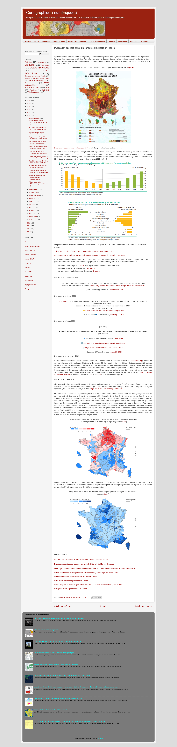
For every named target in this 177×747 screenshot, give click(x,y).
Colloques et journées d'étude (35, 76)
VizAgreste (96, 271)
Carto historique (40, 67)
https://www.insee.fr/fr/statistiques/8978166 (106, 389)
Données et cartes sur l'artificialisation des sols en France (75, 577)
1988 (90, 375)
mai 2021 (32, 207)
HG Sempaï (29, 280)
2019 (29, 226)
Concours (27, 78)
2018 (29, 229)
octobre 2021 (33, 192)
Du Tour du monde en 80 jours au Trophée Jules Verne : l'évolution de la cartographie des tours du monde (70, 721)
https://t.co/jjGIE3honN (98, 286)
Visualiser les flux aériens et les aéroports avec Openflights (54, 653)
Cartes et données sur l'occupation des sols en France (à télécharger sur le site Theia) (86, 573)
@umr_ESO (118, 338)
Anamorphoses (41, 62)
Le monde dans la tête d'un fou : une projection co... (38, 128)
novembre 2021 (34, 189)
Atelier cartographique (77, 41)
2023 (29, 109)
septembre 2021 (34, 195)
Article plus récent (62, 606)
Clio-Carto (28, 272)
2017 (29, 232)
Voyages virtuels (30, 285)
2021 (29, 115)
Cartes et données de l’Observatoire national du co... (38, 122)
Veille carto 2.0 (30, 250)
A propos (144, 41)
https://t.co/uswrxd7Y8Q (93, 311)
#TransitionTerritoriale (101, 343)
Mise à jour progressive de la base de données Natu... (38, 162)
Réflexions (122, 41)
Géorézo (28, 263)
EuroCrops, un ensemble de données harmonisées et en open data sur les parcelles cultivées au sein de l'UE (94, 569)
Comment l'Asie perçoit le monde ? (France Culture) (38, 171)
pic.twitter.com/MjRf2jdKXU (134, 286)
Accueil (28, 41)
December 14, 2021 (116, 290)
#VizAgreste (64, 301)
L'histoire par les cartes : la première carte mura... (38, 166)
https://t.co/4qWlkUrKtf (115, 286)
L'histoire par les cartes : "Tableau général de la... (38, 152)
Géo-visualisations (97, 41)
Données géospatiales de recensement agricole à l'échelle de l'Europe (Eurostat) (84, 564)
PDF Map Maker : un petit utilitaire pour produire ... (38, 142)
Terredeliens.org (136, 361)
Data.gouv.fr (90, 268)
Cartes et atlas (59, 41)
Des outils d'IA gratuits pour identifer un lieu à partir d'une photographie (58, 641)
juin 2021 (32, 204)
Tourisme (33, 90)
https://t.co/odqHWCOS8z (95, 348)
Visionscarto (29, 242)
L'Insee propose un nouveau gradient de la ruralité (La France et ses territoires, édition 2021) (88, 585)
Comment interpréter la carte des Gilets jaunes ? (50, 710)
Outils (36, 41)
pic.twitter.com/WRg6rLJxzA (113, 311)
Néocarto (28, 267)
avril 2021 (32, 210)
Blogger (100, 738)
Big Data (29, 64)
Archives (133, 41)
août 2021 (32, 198)
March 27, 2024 (116, 352)
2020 (99, 375)
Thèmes (111, 41)
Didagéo (27, 289)
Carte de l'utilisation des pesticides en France (71, 581)
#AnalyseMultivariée (117, 343)
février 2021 (33, 216)
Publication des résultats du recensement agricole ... (38, 147)
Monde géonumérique (32, 246)
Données (46, 41)
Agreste (131, 68)
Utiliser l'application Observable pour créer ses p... (38, 183)
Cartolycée (28, 276)
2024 (29, 106)
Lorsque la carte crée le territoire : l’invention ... (37, 133)
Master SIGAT (29, 259)
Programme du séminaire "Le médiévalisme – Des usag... (39, 157)
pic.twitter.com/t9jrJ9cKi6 (114, 348)
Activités (28, 62)
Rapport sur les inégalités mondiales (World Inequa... (38, 138)
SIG (47, 87)
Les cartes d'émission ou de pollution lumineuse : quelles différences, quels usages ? (62, 675)
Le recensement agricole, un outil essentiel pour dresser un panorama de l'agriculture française (89, 255)
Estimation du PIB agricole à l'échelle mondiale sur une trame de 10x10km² (82, 559)
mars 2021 (33, 213)
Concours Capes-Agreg (41, 78)
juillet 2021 (33, 201)
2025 (29, 103)
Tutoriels (45, 90)
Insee (124, 422)
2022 (29, 112)
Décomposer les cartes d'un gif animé (46, 630)
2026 (29, 100)
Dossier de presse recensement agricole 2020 (71, 148)
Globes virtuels (31, 83)
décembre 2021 (34, 118)
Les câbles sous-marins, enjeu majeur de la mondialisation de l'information (59, 618)
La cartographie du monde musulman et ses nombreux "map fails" (56, 664)
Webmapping (33, 92)
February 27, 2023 (117, 315)
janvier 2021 (33, 219)
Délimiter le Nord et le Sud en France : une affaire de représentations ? (58, 698)
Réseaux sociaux (32, 87)
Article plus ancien (143, 606)
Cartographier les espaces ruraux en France (70, 589)
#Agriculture (88, 343)
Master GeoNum (30, 255)
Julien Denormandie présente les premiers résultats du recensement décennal (83, 251)
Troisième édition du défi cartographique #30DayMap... (37, 177)
